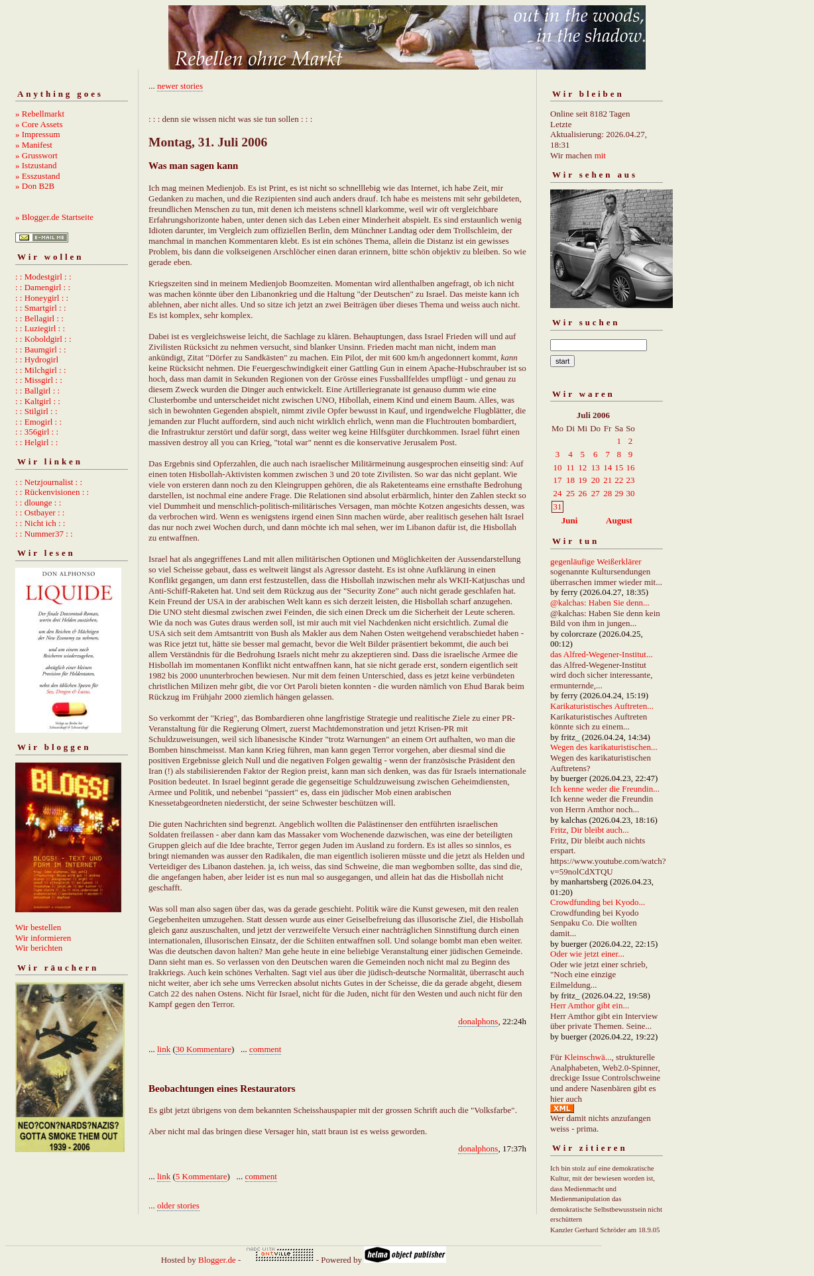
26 (582, 493)
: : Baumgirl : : (40, 349)
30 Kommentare (203, 1049)
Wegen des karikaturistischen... (604, 747)
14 (607, 467)
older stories (178, 1205)
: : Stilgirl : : (36, 411)
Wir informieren (43, 938)
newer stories (180, 86)
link (163, 1049)
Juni (569, 520)
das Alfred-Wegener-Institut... (601, 654)
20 (595, 480)
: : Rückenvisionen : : (52, 492)
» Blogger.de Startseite (54, 217)
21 (607, 480)
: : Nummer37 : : (44, 534)
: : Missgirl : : (38, 380)
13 (595, 467)
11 (570, 467)
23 (630, 480)
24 (557, 493)
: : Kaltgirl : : (37, 401)
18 (570, 480)
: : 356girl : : (36, 432)
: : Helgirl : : (36, 442)
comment (265, 1049)
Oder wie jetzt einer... (587, 954)
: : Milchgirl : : (40, 370)
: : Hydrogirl (36, 359)
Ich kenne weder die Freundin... (605, 789)
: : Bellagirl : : (39, 318)
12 (582, 467)
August (619, 520)
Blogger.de (217, 1260)
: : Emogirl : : (38, 422)
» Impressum (37, 134)
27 (595, 493)
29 (618, 493)
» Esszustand (37, 176)
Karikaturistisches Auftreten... (602, 706)
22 (618, 480)
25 (570, 493)
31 (557, 506)
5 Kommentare (201, 1176)
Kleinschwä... (587, 1057)
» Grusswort (36, 155)
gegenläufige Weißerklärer (596, 561)
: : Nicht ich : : (40, 523)
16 (630, 467)
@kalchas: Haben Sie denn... (600, 603)
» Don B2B (34, 186)
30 (630, 493)
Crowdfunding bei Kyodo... (597, 902)
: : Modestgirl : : (43, 277)
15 (618, 467)
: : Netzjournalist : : (48, 482)
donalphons (478, 1021)
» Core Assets (39, 124)
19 (582, 480)
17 (557, 480)
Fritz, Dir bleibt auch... (589, 830)
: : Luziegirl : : (40, 328)
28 (607, 493)
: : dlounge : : (38, 502)
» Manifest (33, 145)
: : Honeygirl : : (41, 298)
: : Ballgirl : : (37, 391)
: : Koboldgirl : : (43, 339)
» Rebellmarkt (39, 114)
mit (600, 155)
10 (557, 467)
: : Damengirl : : (42, 287)
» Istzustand (35, 165)
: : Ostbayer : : (39, 512)
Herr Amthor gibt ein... (589, 1005)
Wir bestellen (38, 927)
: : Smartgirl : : (40, 308)
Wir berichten (38, 948)
